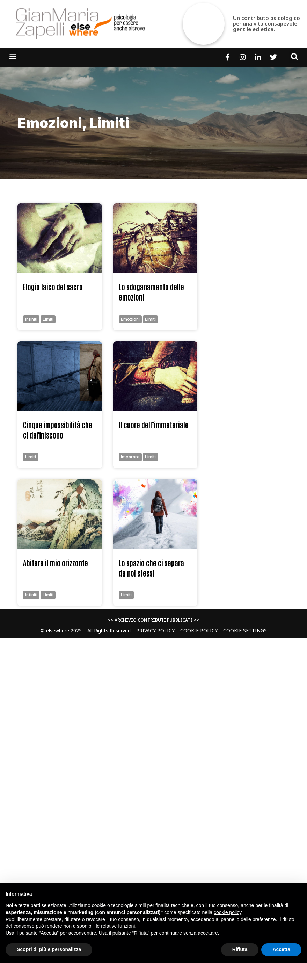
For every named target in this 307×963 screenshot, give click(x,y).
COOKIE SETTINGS (245, 630)
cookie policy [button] (227, 912)
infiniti (31, 319)
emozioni (49, 122)
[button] (13, 56)
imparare (130, 456)
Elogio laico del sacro (53, 286)
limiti (109, 122)
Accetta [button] (281, 949)
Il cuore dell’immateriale (154, 424)
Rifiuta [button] (240, 949)
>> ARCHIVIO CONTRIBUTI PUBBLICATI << (153, 620)
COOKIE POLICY (199, 630)
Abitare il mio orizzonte (55, 562)
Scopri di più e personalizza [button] (49, 949)
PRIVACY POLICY (155, 630)
